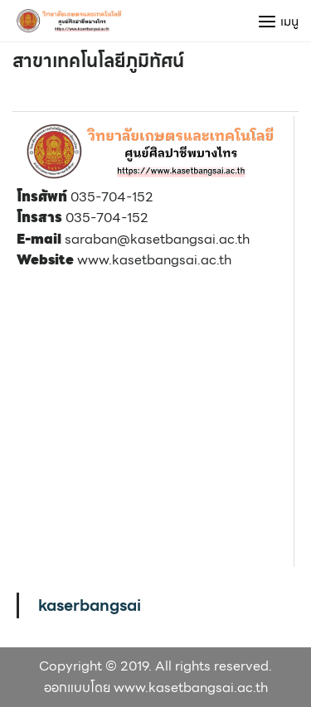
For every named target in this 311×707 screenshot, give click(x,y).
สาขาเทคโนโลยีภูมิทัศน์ (98, 60)
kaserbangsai (89, 605)
